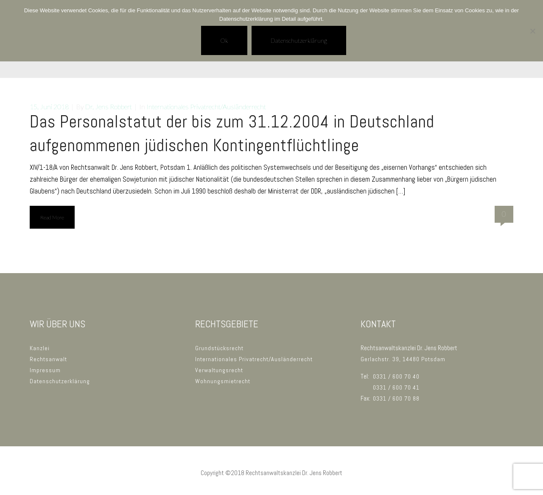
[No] (532, 31)
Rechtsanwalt (48, 359)
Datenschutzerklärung (60, 381)
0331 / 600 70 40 (396, 376)
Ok (224, 40)
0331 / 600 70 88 (396, 398)
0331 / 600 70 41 (396, 387)
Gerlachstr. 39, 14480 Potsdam (403, 359)
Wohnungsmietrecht (222, 381)
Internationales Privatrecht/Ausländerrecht (206, 106)
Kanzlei (40, 348)
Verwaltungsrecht (219, 370)
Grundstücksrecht (219, 348)
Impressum (45, 370)
